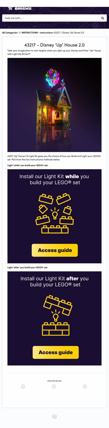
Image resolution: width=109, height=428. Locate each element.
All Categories (9, 32)
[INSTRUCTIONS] (28, 32)
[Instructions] (46, 32)
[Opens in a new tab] (54, 416)
